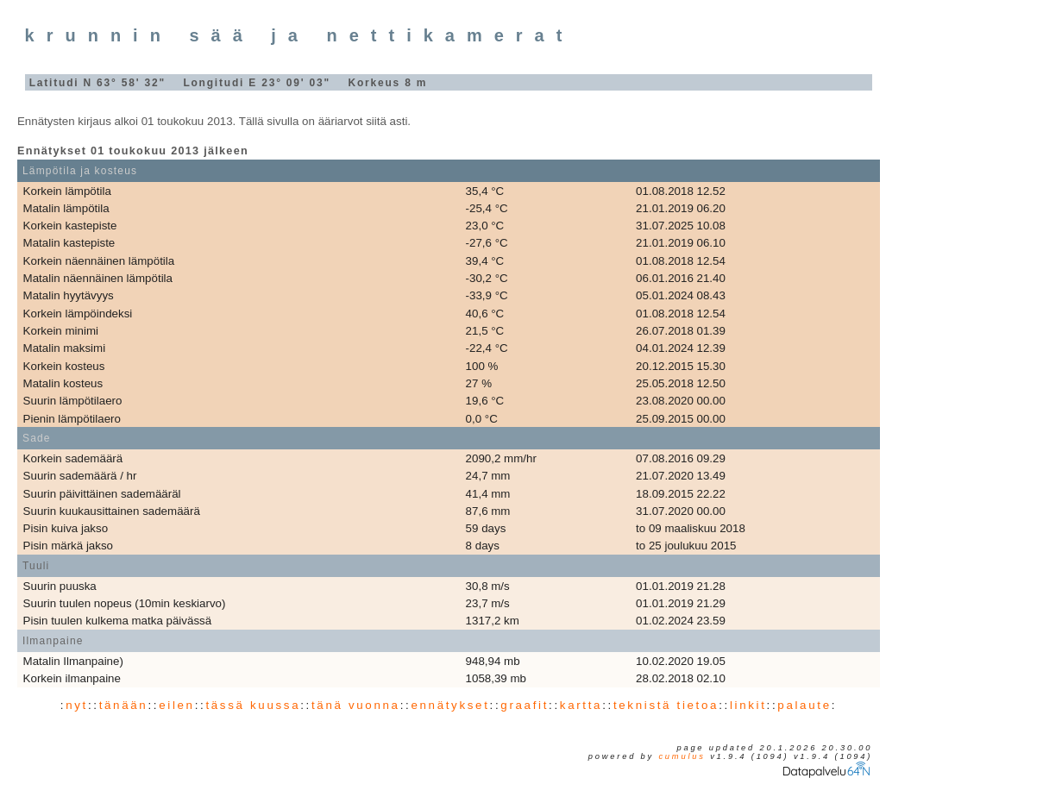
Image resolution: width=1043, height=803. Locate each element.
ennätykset (450, 705)
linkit (748, 705)
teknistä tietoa (666, 705)
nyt (77, 705)
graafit (524, 705)
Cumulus (681, 756)
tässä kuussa (252, 705)
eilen (177, 705)
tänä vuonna (355, 705)
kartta (581, 705)
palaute (804, 705)
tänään (123, 705)
